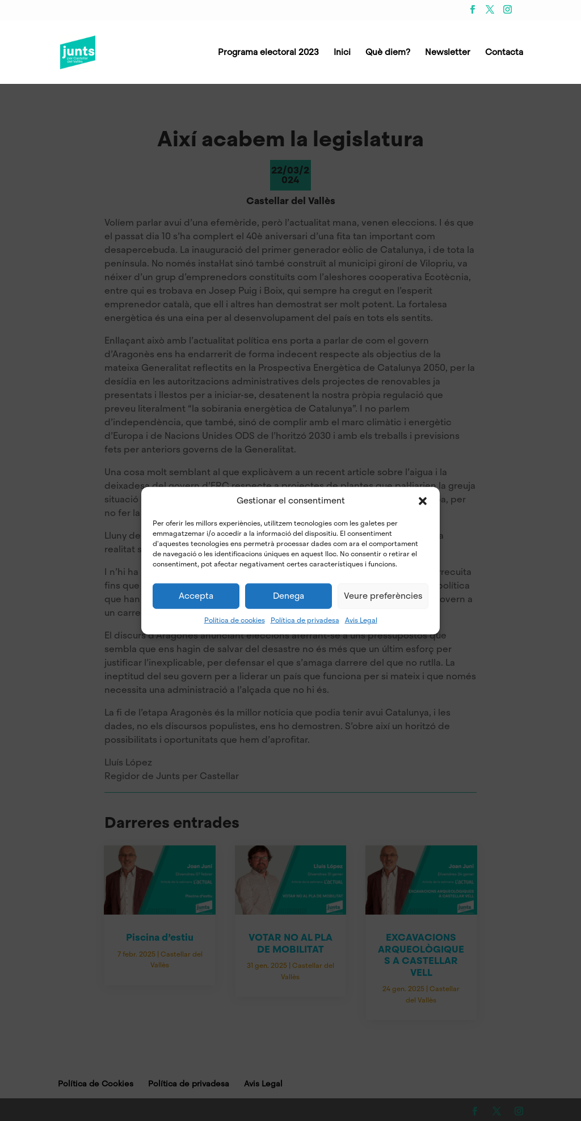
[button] (422, 500)
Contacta (504, 53)
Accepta (196, 596)
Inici (342, 53)
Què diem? (387, 53)
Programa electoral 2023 (268, 53)
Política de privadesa (305, 619)
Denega (288, 596)
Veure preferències (383, 596)
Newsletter (447, 53)
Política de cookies (234, 619)
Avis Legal (361, 619)
